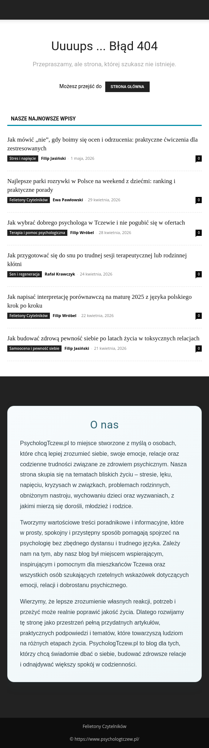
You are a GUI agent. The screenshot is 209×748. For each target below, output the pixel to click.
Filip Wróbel (82, 232)
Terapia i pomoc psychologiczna (37, 232)
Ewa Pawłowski (68, 199)
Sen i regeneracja (24, 274)
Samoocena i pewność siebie (34, 348)
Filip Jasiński (53, 158)
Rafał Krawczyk (60, 274)
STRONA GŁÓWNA (127, 86)
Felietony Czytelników (28, 199)
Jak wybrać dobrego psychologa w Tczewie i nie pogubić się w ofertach (96, 222)
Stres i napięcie (22, 158)
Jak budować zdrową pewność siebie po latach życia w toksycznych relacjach (103, 338)
